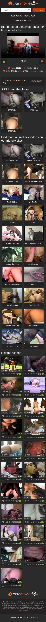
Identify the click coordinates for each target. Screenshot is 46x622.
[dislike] (42, 61)
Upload (38, 10)
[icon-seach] (29, 10)
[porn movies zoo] (23, 3)
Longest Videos (23, 20)
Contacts (34, 617)
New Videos (29, 16)
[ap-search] (16, 10)
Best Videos (16, 16)
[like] (4, 61)
